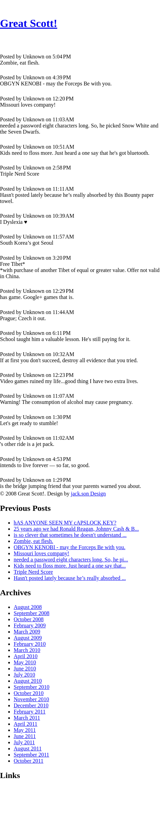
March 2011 (27, 718)
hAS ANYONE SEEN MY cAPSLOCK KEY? (65, 523)
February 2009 (30, 625)
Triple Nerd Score (33, 572)
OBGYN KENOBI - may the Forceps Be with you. (69, 547)
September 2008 (31, 613)
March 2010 (27, 650)
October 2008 (29, 619)
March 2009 (27, 632)
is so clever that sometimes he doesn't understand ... (70, 535)
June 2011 (25, 736)
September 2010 (31, 687)
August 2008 (28, 607)
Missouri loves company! (41, 553)
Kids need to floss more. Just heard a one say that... (70, 566)
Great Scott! (28, 23)
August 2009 (28, 638)
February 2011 (29, 712)
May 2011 (25, 730)
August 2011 (28, 748)
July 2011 (24, 742)
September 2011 (31, 755)
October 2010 (29, 693)
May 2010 (25, 662)
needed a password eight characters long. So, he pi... (71, 559)
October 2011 (28, 761)
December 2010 (31, 705)
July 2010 (24, 675)
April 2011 (25, 724)
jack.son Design (88, 493)
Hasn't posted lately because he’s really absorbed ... (70, 578)
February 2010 (30, 644)
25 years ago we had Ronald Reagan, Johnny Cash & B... (76, 529)
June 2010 (25, 668)
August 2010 (28, 681)
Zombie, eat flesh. (33, 541)
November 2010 (31, 699)
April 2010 (26, 656)
